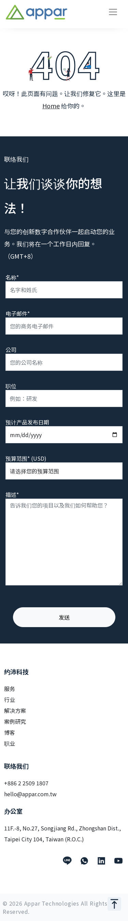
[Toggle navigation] (113, 11)
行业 (9, 699)
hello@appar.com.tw (30, 794)
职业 (9, 743)
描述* (12, 494)
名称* (12, 277)
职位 (10, 386)
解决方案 (15, 710)
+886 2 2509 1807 (26, 783)
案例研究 (15, 721)
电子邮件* (17, 313)
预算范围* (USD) (25, 458)
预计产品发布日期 (27, 422)
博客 (9, 732)
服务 (9, 689)
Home (51, 105)
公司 (10, 350)
